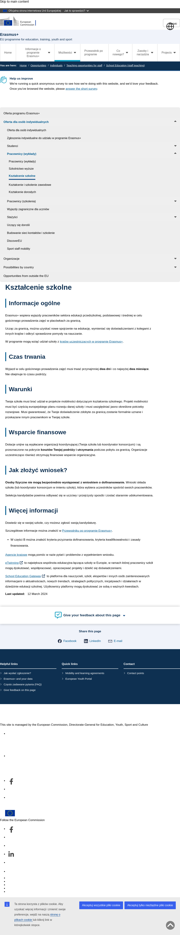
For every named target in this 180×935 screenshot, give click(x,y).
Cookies (12, 885)
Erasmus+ (14, 713)
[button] (67, 641)
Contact (12, 871)
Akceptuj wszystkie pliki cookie (101, 905)
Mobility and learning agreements (84, 673)
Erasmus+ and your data (18, 678)
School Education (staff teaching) (125, 65)
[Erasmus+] (20, 21)
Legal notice (15, 891)
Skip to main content (14, 1)
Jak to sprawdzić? (76, 10)
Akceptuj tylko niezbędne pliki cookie (150, 905)
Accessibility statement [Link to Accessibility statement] (22, 733)
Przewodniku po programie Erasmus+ (87, 530)
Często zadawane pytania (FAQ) (23, 684)
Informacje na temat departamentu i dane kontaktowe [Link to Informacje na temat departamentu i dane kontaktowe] (42, 756)
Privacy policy (16, 888)
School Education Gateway (23, 576)
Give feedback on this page (20, 689)
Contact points (135, 673)
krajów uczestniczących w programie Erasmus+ (91, 341)
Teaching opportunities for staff (84, 65)
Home (8, 52)
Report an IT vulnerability (23, 878)
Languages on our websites (25, 881)
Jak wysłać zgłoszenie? (17, 673)
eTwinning (12, 563)
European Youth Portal (78, 678)
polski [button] (171, 23)
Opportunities (38, 65)
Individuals (56, 65)
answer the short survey (81, 88)
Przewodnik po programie (93, 52)
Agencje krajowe (16, 554)
